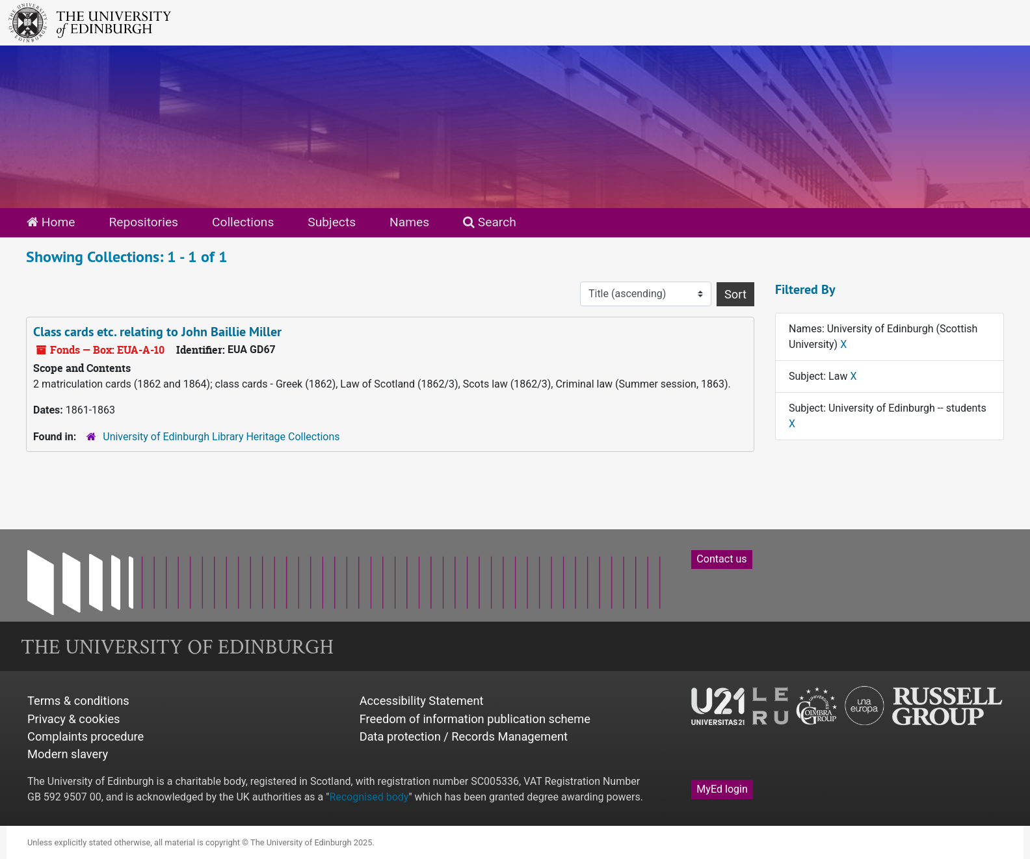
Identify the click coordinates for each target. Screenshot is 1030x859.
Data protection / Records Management (464, 736)
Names (409, 222)
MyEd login (722, 789)
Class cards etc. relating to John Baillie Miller (157, 331)
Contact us (721, 559)
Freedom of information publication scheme (475, 719)
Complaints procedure (85, 736)
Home (51, 222)
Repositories (143, 222)
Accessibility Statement (422, 700)
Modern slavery (67, 754)
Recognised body (368, 797)
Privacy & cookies (73, 719)
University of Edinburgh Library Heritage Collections (221, 436)
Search (489, 222)
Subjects (332, 222)
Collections (243, 222)
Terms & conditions (78, 700)
